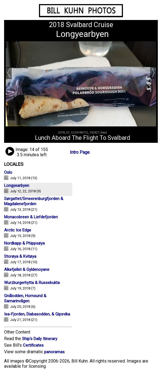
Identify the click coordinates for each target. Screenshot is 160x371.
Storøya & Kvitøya (20, 256)
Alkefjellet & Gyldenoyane (26, 269)
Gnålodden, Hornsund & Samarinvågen (25, 298)
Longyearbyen (16, 185)
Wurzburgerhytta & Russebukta (32, 282)
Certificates (33, 345)
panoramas (54, 351)
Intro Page (80, 152)
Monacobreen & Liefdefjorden (31, 217)
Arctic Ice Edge (17, 230)
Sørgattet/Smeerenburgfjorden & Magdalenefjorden (33, 201)
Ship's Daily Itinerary (39, 338)
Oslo (8, 172)
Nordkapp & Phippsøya (24, 243)
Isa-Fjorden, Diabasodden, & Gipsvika (37, 314)
